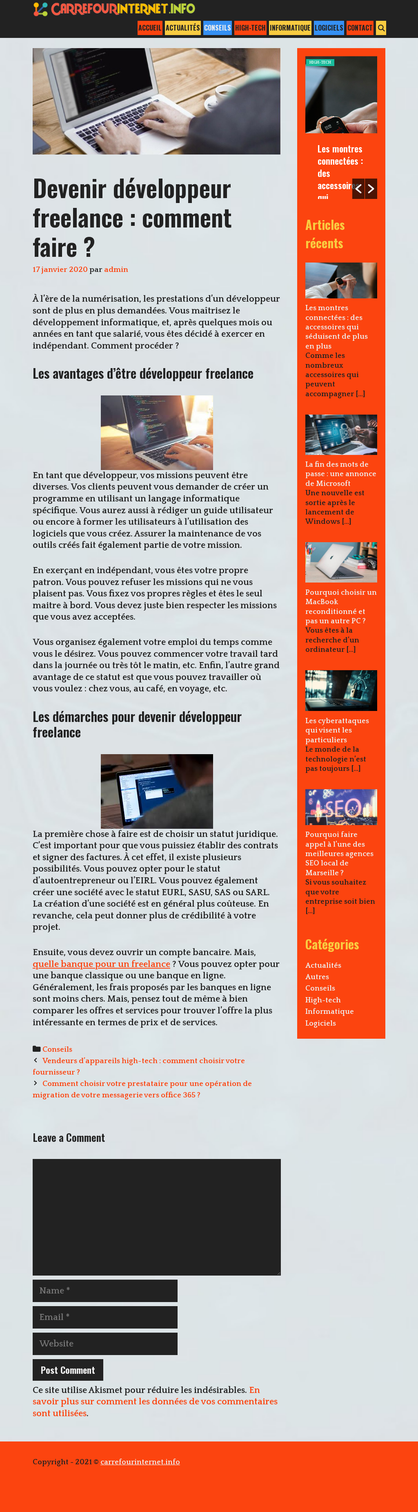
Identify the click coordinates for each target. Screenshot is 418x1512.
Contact (360, 28)
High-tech (250, 28)
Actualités (183, 28)
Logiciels (329, 28)
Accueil (150, 28)
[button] (358, 189)
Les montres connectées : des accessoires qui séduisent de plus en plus (340, 185)
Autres (317, 977)
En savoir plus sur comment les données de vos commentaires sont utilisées (155, 1402)
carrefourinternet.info (140, 1462)
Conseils (217, 28)
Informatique (290, 28)
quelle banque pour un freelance (101, 964)
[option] (341, 127)
